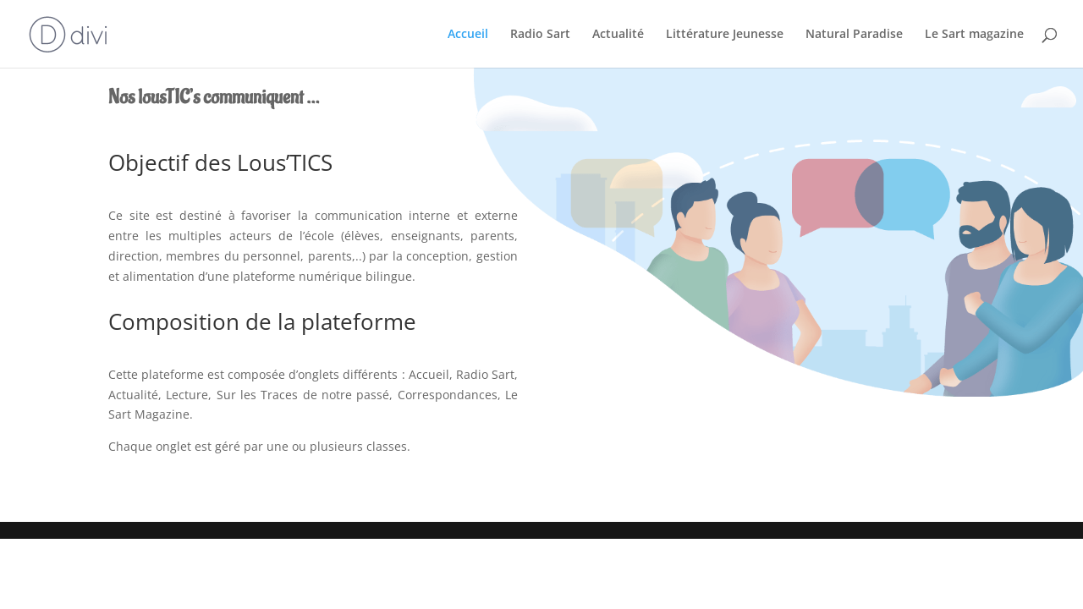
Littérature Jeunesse (724, 34)
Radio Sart (540, 34)
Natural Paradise (854, 34)
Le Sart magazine (974, 34)
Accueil (468, 34)
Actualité (618, 34)
